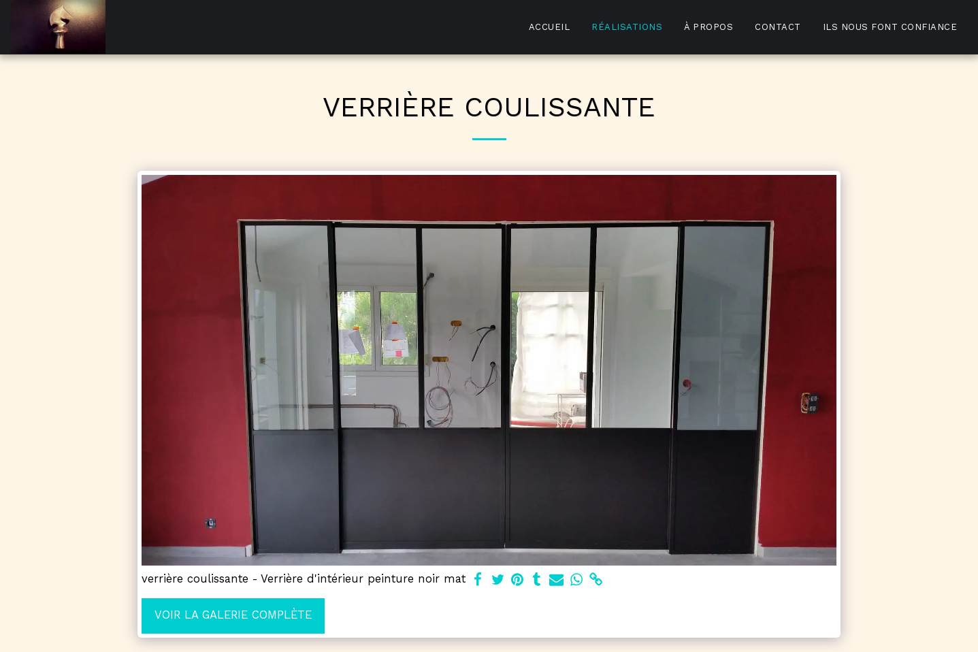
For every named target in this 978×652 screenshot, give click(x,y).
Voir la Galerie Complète (233, 614)
